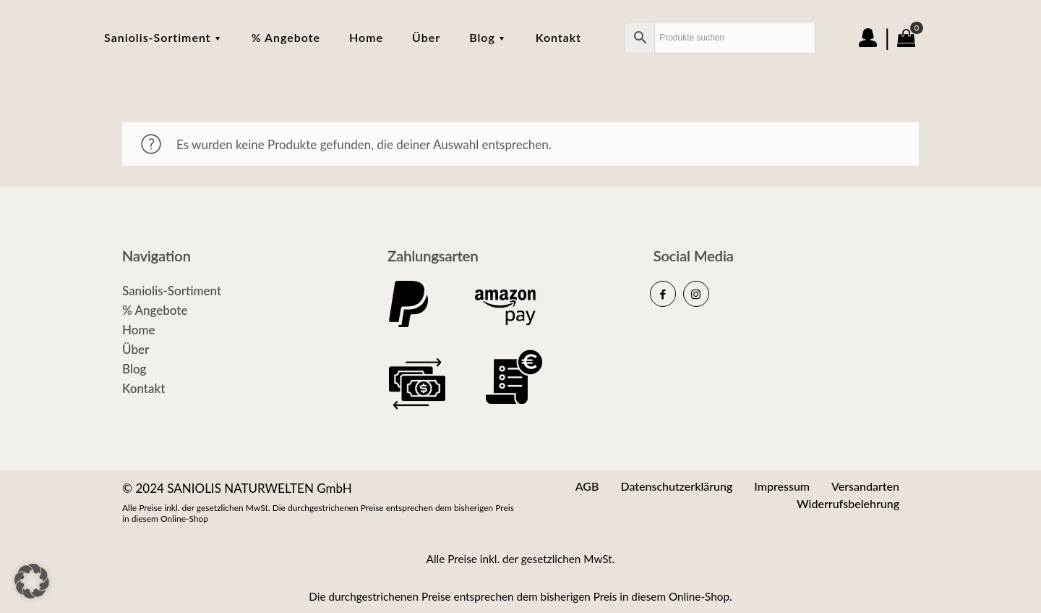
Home (138, 329)
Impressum (782, 486)
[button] (32, 581)
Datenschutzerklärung (676, 486)
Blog (134, 368)
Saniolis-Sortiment (171, 290)
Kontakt (143, 388)
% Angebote (154, 310)
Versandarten (865, 486)
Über (135, 349)
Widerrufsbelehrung (848, 503)
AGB (587, 486)
